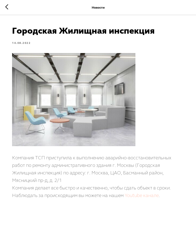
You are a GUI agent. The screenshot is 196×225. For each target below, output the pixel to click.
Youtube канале (142, 195)
